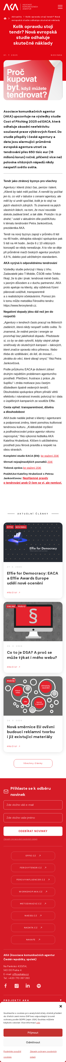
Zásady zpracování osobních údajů (20, 839)
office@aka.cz (20, 974)
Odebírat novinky (33, 831)
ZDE (50, 461)
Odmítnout (33, 1042)
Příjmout (33, 1032)
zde (38, 1022)
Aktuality (17, 17)
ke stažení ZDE (50, 455)
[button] (60, 1006)
